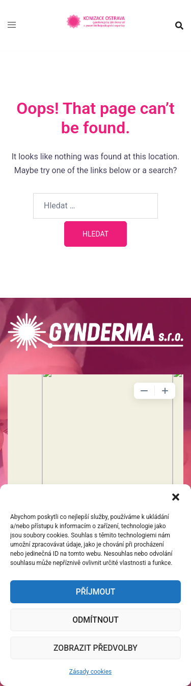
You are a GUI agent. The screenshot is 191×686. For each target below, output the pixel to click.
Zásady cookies (90, 671)
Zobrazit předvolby (95, 648)
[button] (176, 497)
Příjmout (95, 592)
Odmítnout (95, 620)
